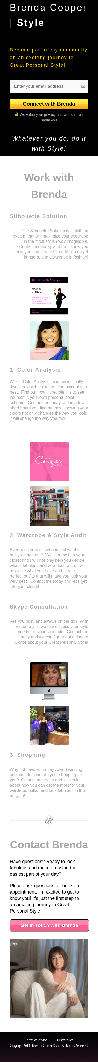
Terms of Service (36, 1040)
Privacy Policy (64, 1040)
